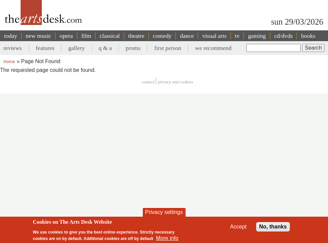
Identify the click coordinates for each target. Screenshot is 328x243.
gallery (76, 48)
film (86, 35)
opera (66, 35)
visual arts (214, 35)
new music (38, 35)
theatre (136, 35)
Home (9, 61)
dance (187, 35)
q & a (105, 48)
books (308, 35)
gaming (257, 35)
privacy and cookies (175, 81)
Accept (238, 227)
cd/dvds (283, 35)
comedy (162, 35)
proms (133, 48)
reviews (12, 48)
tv (237, 35)
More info (167, 238)
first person (167, 48)
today (10, 35)
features (45, 48)
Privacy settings (164, 212)
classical (110, 35)
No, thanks (273, 227)
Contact (148, 81)
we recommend (213, 48)
